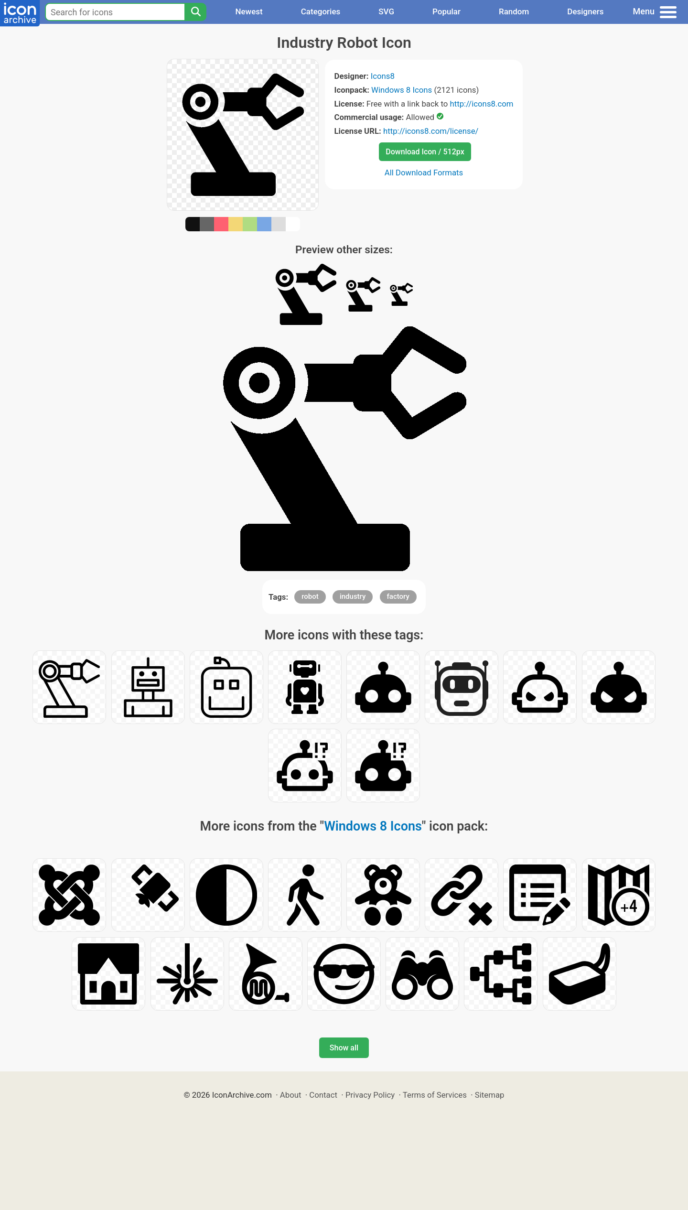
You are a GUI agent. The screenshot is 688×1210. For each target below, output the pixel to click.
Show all (344, 1047)
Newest (248, 11)
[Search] (195, 12)
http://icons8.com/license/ (431, 131)
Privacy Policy (370, 1095)
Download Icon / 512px (425, 151)
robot (310, 596)
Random (514, 11)
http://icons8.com (481, 103)
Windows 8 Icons (401, 90)
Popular (446, 11)
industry (353, 596)
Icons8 (383, 76)
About (290, 1095)
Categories (321, 11)
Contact (323, 1095)
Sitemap (490, 1095)
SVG (386, 11)
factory (398, 596)
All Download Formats (424, 172)
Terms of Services (435, 1095)
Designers (585, 11)
